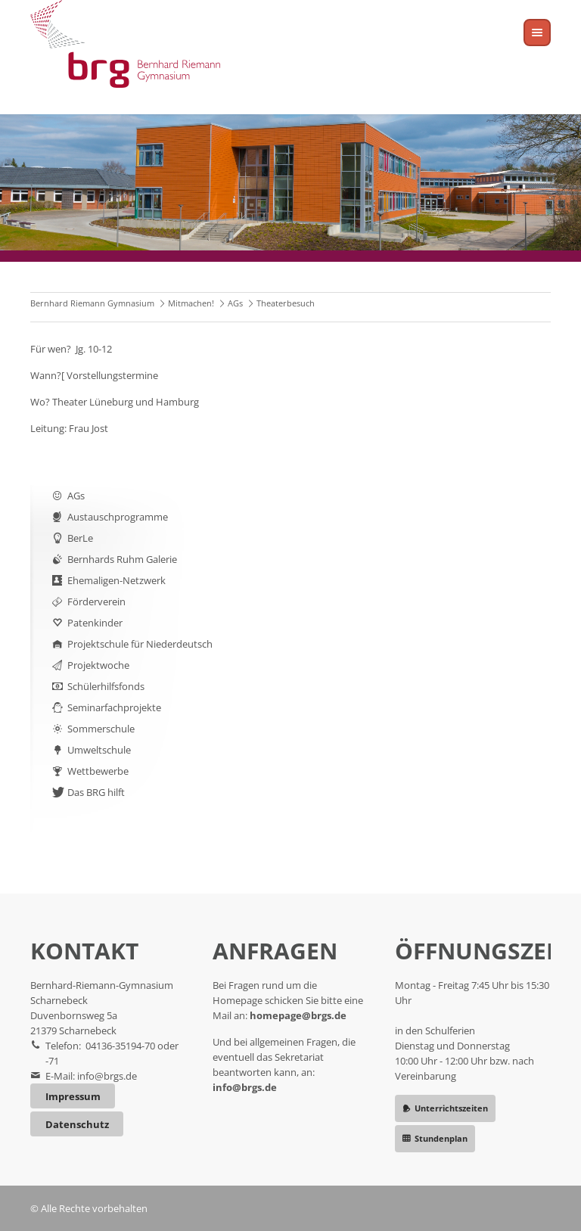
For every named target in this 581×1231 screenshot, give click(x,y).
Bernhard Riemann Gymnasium (92, 303)
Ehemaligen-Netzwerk (116, 580)
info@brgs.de (107, 1076)
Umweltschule (99, 750)
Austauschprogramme (117, 517)
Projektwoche (98, 665)
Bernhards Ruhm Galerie (122, 559)
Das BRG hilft (96, 792)
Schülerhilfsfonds (105, 686)
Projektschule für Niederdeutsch (140, 644)
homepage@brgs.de (298, 1015)
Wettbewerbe (98, 771)
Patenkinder (95, 622)
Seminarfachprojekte (114, 707)
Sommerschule (101, 728)
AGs (235, 303)
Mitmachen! (191, 303)
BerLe (80, 538)
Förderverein (96, 601)
